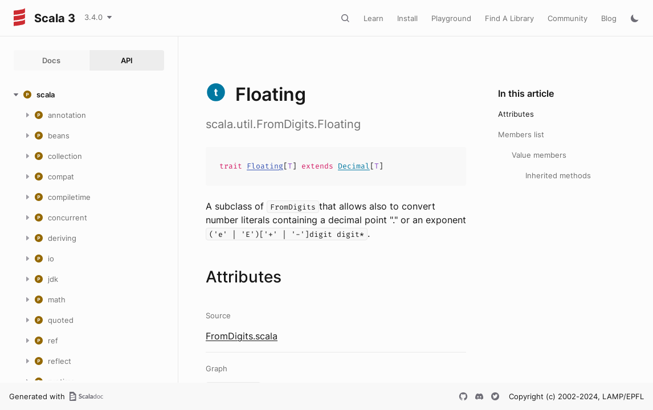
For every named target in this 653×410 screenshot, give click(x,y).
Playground (451, 18)
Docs (51, 60)
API (127, 60)
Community (567, 18)
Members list (521, 134)
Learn (373, 18)
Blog (609, 18)
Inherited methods (558, 175)
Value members (539, 154)
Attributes (516, 113)
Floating (265, 166)
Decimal (354, 166)
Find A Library (509, 18)
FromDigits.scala (241, 336)
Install (407, 18)
